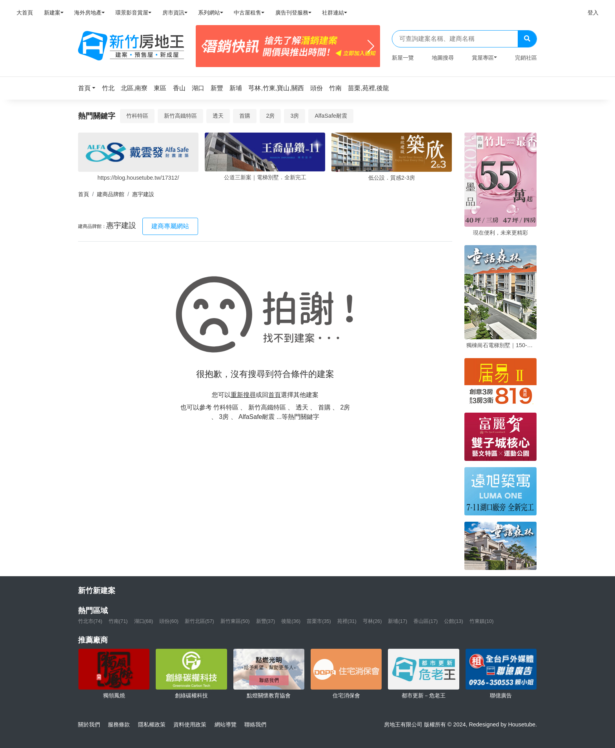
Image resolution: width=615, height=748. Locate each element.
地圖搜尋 (443, 58)
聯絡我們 (255, 724)
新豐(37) (265, 621)
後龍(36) (290, 621)
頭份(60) (168, 621)
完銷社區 (526, 58)
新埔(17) (397, 621)
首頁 (83, 194)
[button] (89, 88)
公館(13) (453, 621)
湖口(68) (143, 621)
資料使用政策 (189, 724)
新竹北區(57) (199, 621)
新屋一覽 (403, 58)
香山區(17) (425, 621)
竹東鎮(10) (481, 621)
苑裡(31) (347, 621)
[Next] (371, 46)
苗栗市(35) (319, 621)
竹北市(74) (90, 621)
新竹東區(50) (235, 621)
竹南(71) (118, 621)
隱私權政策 (152, 724)
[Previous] (205, 46)
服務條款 (119, 724)
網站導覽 (226, 724)
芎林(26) (372, 621)
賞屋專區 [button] (483, 58)
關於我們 (89, 724)
